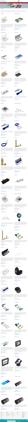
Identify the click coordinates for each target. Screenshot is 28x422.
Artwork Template (17, 65)
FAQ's (12, 414)
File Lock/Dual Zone (8, 415)
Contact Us (24, 2)
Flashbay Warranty (13, 415)
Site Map (12, 416)
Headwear (2, 416)
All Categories (3, 2)
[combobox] (13, 1)
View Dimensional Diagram (4, 29)
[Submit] (9, 1)
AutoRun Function (7, 414)
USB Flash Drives (7, 2)
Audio (1, 417)
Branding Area (2, 30)
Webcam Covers (2, 415)
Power (1, 414)
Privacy (17, 414)
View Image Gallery (16, 28)
